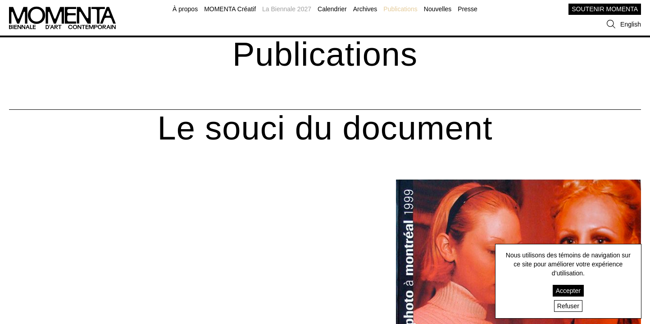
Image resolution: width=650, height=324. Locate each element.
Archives (365, 9)
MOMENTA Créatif (230, 9)
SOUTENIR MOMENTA (605, 9)
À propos (185, 9)
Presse (467, 9)
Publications (400, 9)
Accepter (568, 290)
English (630, 24)
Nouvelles (437, 9)
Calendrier (332, 9)
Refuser (568, 306)
